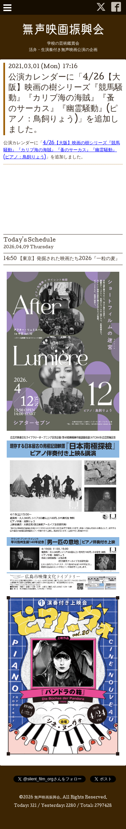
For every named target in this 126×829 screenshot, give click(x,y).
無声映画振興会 (47, 798)
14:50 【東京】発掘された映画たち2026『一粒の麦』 (61, 259)
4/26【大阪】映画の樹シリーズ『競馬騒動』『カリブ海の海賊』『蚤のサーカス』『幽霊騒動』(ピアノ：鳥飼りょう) (61, 150)
